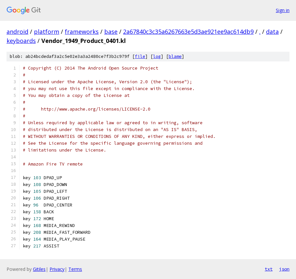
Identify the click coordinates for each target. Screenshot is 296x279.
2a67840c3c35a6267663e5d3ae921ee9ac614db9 (188, 31)
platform (46, 31)
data (272, 31)
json (284, 269)
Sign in (282, 10)
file (140, 56)
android (17, 31)
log (157, 56)
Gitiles (39, 269)
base (111, 31)
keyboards (21, 41)
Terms (75, 269)
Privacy (56, 269)
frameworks (82, 31)
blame (175, 56)
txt (269, 269)
